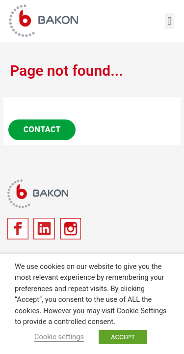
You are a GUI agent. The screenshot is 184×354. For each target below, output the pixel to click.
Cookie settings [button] (59, 336)
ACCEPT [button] (123, 337)
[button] (169, 21)
